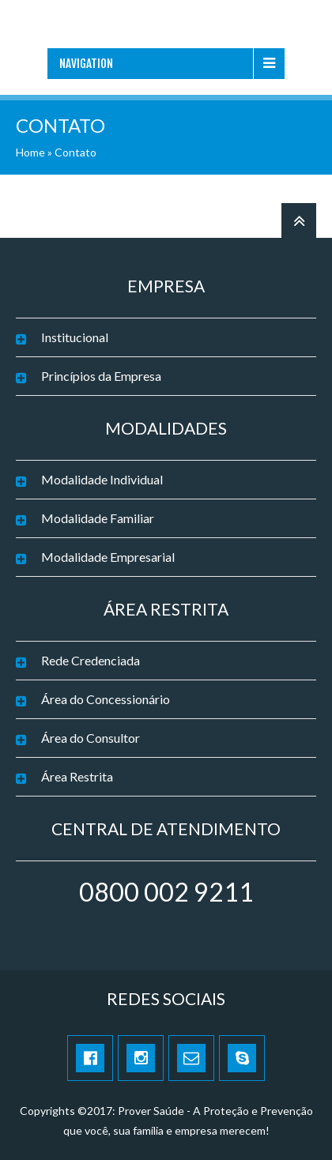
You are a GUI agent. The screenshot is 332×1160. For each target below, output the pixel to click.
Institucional (74, 337)
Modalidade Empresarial (108, 556)
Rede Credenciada (90, 660)
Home (30, 152)
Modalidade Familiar (97, 517)
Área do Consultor (90, 737)
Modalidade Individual (102, 479)
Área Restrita (77, 776)
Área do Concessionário (105, 698)
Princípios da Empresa (101, 375)
